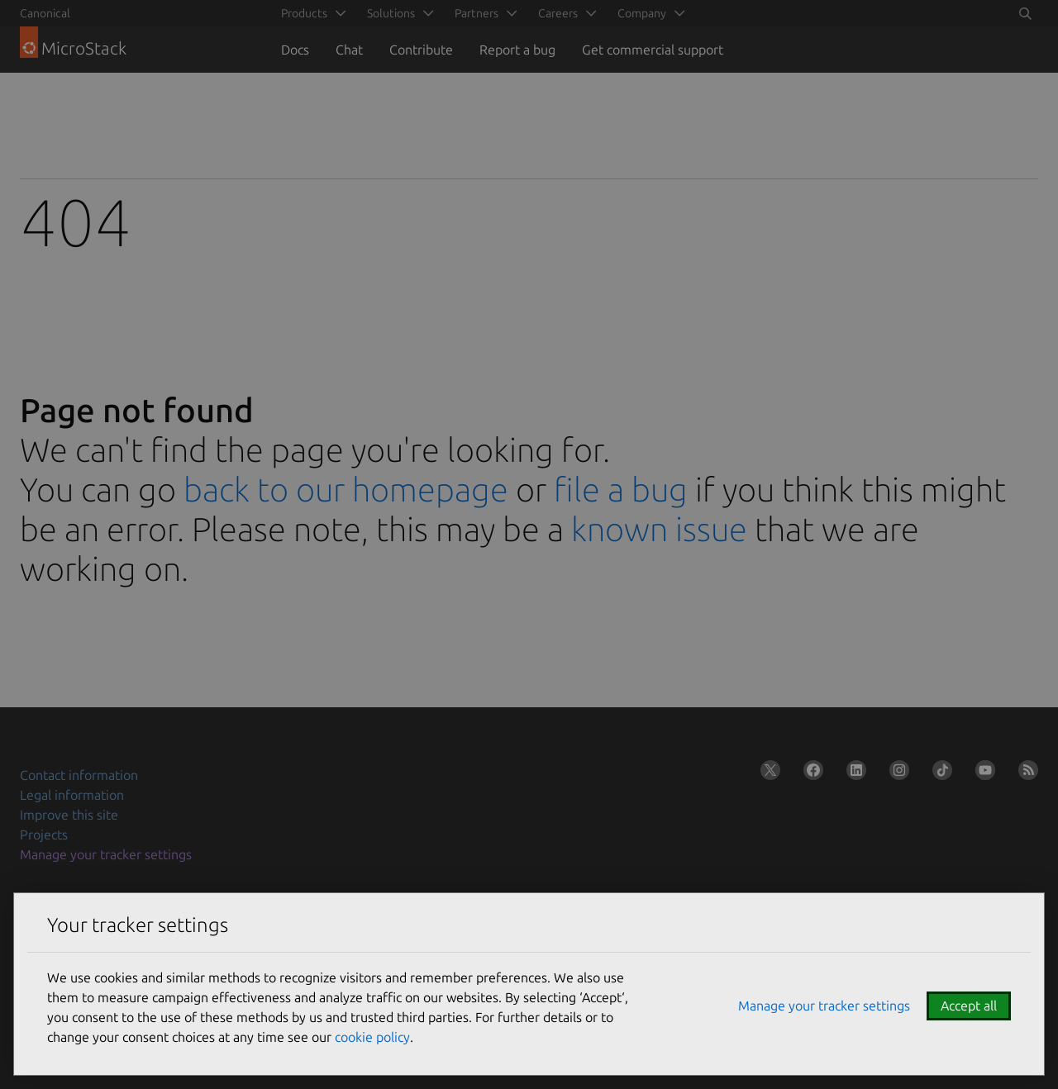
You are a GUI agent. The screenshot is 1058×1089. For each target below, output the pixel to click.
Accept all (969, 1005)
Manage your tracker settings (106, 854)
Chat (349, 49)
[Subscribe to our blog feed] (1025, 773)
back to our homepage (345, 489)
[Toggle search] (1025, 13)
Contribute (421, 49)
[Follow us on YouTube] (982, 773)
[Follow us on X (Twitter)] (767, 773)
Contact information (79, 775)
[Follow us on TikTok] (939, 773)
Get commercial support (652, 49)
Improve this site (69, 814)
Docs (295, 49)
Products (304, 13)
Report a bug (517, 49)
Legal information (72, 794)
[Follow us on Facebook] (810, 773)
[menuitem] (311, 13)
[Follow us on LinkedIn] (853, 773)
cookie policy (372, 1037)
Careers (558, 13)
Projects (44, 834)
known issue (659, 529)
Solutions (391, 13)
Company (641, 13)
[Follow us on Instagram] (896, 773)
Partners (476, 13)
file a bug (621, 489)
